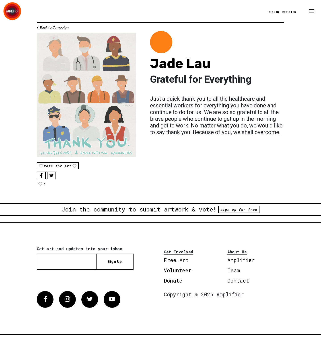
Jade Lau (180, 63)
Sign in (274, 12)
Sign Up (115, 262)
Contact (238, 280)
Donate (173, 280)
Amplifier (241, 260)
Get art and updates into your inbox (79, 248)
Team (233, 270)
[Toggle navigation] (312, 11)
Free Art (176, 260)
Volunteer (177, 270)
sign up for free (238, 209)
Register (289, 12)
